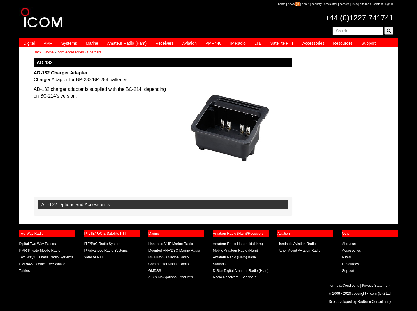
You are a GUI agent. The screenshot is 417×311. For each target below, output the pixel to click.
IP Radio (237, 43)
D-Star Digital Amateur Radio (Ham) (240, 271)
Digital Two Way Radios (37, 244)
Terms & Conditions (344, 286)
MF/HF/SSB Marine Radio (168, 257)
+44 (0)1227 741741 (359, 17)
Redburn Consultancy (374, 302)
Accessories (313, 43)
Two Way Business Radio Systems (46, 257)
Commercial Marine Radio (168, 264)
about (305, 4)
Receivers (164, 43)
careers (344, 4)
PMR (47, 43)
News (346, 257)
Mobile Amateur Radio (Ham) (235, 251)
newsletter (330, 4)
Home (49, 52)
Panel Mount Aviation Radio (298, 251)
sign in (389, 4)
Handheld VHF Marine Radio (170, 244)
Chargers (94, 52)
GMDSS (154, 271)
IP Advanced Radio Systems (106, 251)
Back (38, 52)
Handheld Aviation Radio (296, 244)
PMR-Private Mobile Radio (39, 251)
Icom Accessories (70, 52)
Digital (29, 43)
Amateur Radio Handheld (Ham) (238, 244)
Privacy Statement (376, 286)
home (282, 4)
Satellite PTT (282, 43)
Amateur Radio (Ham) (127, 43)
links (355, 4)
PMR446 (213, 43)
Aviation (189, 43)
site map (365, 4)
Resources (343, 43)
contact (378, 4)
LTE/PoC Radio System (102, 244)
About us (349, 244)
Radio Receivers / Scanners (234, 277)
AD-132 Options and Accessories (75, 204)
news (291, 4)
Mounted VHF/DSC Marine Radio (174, 251)
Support (368, 43)
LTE (258, 43)
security (316, 4)
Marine (92, 43)
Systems (69, 43)
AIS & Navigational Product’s (170, 277)
